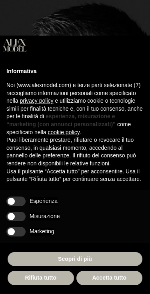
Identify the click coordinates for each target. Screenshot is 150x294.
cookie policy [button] (64, 132)
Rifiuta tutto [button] (40, 277)
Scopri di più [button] (75, 259)
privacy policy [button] (36, 100)
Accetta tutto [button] (109, 277)
